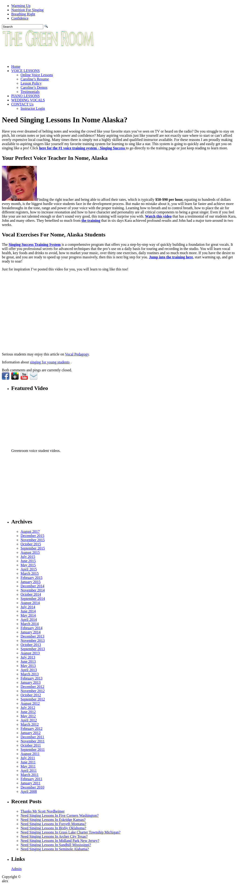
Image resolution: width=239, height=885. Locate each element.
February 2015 (31, 578)
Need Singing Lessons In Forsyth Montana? (53, 824)
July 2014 (28, 607)
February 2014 (31, 628)
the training (90, 220)
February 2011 (31, 779)
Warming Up (21, 6)
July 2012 (28, 708)
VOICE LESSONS (25, 71)
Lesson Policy (31, 83)
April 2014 (29, 620)
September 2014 (33, 599)
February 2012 (31, 729)
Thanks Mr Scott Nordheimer (43, 811)
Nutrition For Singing (27, 10)
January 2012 (31, 733)
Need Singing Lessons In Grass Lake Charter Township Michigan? (70, 832)
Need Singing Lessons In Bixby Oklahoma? (53, 828)
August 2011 (30, 754)
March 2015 (30, 573)
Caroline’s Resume (35, 79)
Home (15, 66)
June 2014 (28, 611)
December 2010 (32, 787)
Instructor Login (33, 108)
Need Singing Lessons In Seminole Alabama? (55, 849)
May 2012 (28, 716)
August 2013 (30, 653)
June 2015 (28, 561)
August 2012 (30, 703)
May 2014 (28, 615)
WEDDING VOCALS (28, 100)
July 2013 (28, 657)
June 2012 (28, 712)
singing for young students (50, 362)
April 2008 (29, 791)
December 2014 (32, 586)
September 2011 (33, 750)
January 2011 (30, 783)
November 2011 (33, 741)
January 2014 (31, 632)
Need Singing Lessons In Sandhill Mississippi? (56, 845)
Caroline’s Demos (34, 87)
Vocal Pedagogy (77, 354)
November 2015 (33, 540)
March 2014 (30, 624)
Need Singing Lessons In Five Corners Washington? (59, 815)
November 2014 (33, 590)
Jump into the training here (171, 257)
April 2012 (29, 720)
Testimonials (30, 92)
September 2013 (33, 649)
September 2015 (33, 548)
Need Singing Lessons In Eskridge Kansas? (53, 820)
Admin (16, 869)
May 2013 (28, 666)
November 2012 (33, 691)
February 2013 (31, 678)
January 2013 (31, 682)
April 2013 (29, 670)
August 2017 (30, 531)
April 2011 (29, 770)
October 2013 (31, 645)
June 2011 (28, 762)
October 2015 (31, 544)
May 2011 (28, 766)
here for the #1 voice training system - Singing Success (82, 148)
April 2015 (29, 569)
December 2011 (32, 737)
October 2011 (31, 745)
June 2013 (28, 661)
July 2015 (28, 557)
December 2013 (32, 636)
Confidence (19, 18)
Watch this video (158, 216)
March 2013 (30, 674)
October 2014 (31, 594)
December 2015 (32, 536)
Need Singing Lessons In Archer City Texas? (54, 836)
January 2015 (31, 582)
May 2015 (28, 565)
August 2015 (30, 552)
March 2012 (30, 724)
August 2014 (30, 603)
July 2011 (28, 758)
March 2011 (30, 775)
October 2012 (31, 695)
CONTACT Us (22, 104)
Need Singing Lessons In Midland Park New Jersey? (60, 841)
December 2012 (32, 687)
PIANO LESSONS (25, 96)
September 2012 (33, 699)
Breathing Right (23, 14)
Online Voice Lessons (37, 75)
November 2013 (33, 640)
